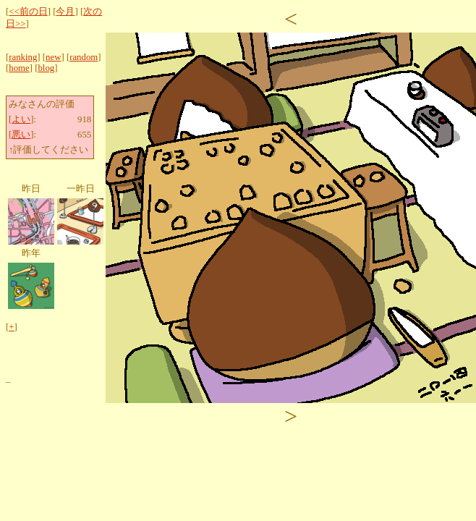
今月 (65, 12)
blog (46, 68)
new (53, 57)
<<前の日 (28, 12)
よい (21, 119)
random (83, 57)
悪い (21, 135)
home (19, 68)
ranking (23, 57)
